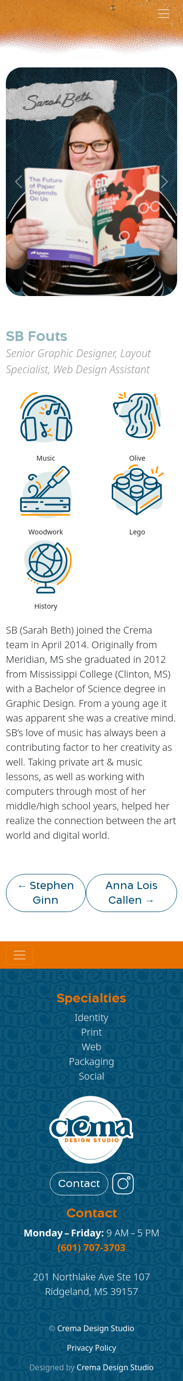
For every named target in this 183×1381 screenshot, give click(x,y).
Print (91, 1032)
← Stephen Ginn (45, 893)
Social (91, 1076)
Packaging (91, 1061)
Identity (91, 1017)
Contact (79, 1184)
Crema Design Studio (95, 1328)
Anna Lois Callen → (131, 893)
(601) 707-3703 (92, 1247)
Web (91, 1046)
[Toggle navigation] (19, 955)
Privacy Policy (91, 1347)
